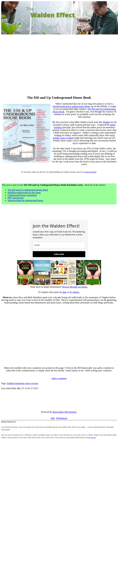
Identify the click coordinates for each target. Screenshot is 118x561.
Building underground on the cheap (24, 192)
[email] (59, 245)
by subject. (75, 292)
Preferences (61, 418)
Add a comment (59, 378)
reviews (34, 383)
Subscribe (59, 254)
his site (93, 437)
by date (63, 292)
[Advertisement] (27, 65)
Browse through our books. (75, 287)
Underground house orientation (22, 195)
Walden (106, 122)
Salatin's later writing (63, 138)
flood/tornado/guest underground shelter (71, 106)
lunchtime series (22, 383)
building (10, 383)
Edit (53, 418)
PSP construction (16, 198)
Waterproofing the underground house (25, 200)
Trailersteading (90, 172)
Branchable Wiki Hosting (64, 412)
